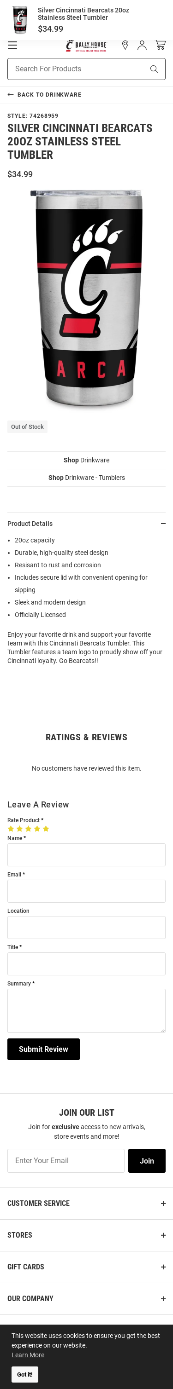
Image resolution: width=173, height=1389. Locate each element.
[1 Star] (11, 828)
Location (18, 911)
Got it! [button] (25, 1374)
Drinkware (86, 460)
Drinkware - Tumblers (86, 477)
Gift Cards (25, 1266)
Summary (19, 984)
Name (14, 838)
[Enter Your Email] (66, 1161)
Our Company (30, 1298)
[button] (125, 45)
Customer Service (38, 1203)
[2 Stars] (20, 828)
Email (14, 875)
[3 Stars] (29, 828)
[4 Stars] (38, 828)
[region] (86, 603)
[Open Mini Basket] (160, 45)
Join (147, 1161)
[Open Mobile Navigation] (12, 45)
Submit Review (43, 1049)
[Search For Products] (64, 69)
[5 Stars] (46, 828)
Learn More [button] (28, 1355)
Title (12, 948)
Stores (19, 1235)
